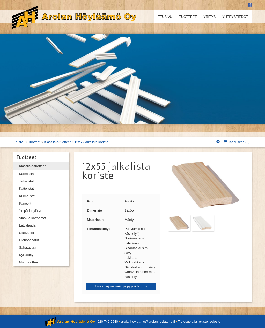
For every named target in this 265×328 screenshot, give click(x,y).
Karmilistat (27, 174)
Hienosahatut (29, 240)
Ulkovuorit (26, 233)
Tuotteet (188, 17)
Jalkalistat (26, 181)
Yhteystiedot (235, 17)
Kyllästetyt (26, 255)
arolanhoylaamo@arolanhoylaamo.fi (148, 321)
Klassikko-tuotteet (57, 142)
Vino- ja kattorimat (32, 218)
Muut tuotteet (29, 262)
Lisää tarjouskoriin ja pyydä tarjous (121, 286)
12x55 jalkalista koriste (91, 142)
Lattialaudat (27, 225)
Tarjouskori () (236, 142)
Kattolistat (26, 188)
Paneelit (25, 203)
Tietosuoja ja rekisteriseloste (199, 321)
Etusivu (165, 17)
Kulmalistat (27, 196)
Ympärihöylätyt (30, 211)
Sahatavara (27, 247)
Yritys (209, 17)
